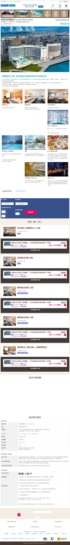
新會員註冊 (12, 5)
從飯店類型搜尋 (36, 14)
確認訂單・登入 (4, 5)
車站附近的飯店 (56, 14)
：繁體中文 (64, 1)
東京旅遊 (41, 533)
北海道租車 (13, 533)
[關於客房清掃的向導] (21, 191)
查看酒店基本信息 (64, 23)
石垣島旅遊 (48, 533)
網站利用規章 (14, 538)
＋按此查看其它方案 (35, 250)
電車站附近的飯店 (35, 526)
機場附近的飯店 (47, 14)
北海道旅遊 (34, 533)
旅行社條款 (27, 538)
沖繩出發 (27, 533)
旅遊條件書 (20, 538)
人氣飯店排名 (64, 14)
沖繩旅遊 (21, 533)
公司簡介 (33, 538)
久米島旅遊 (63, 533)
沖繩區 (40, 6)
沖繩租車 (6, 533)
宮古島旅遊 (55, 533)
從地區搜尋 (22, 14)
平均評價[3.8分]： (5, 21)
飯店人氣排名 (58, 526)
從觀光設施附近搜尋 (8, 14)
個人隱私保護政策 (6, 538)
